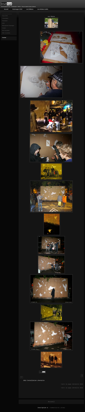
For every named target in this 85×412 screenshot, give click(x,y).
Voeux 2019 (5, 15)
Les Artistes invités (42, 9)
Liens (3, 23)
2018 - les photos (6, 33)
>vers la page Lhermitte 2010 (72, 388)
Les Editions (29, 9)
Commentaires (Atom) (57, 407)
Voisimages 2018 (17, 9)
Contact (4, 28)
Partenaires (4, 20)
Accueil (6, 9)
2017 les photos (5, 30)
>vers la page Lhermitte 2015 (72, 384)
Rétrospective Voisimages (8, 25)
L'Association (5, 18)
